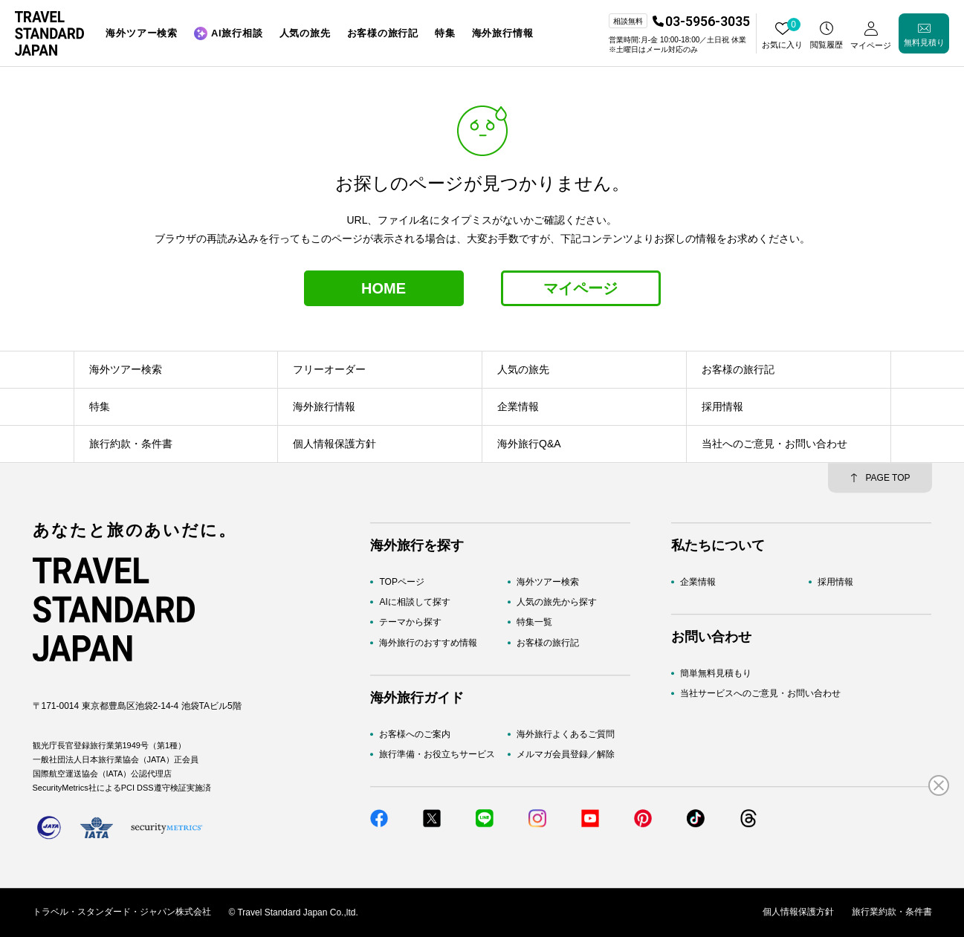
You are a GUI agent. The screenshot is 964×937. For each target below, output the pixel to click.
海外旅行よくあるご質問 (566, 734)
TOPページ (401, 582)
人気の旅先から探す (557, 602)
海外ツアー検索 (548, 582)
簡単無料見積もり (715, 673)
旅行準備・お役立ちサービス (437, 754)
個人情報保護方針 (798, 912)
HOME (383, 288)
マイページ (580, 288)
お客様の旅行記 (548, 643)
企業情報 (698, 582)
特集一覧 (534, 622)
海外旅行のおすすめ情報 (428, 643)
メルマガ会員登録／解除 (566, 754)
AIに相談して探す (414, 602)
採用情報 (835, 582)
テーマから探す (410, 622)
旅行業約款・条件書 (892, 912)
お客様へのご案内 (414, 734)
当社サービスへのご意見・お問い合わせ (760, 694)
